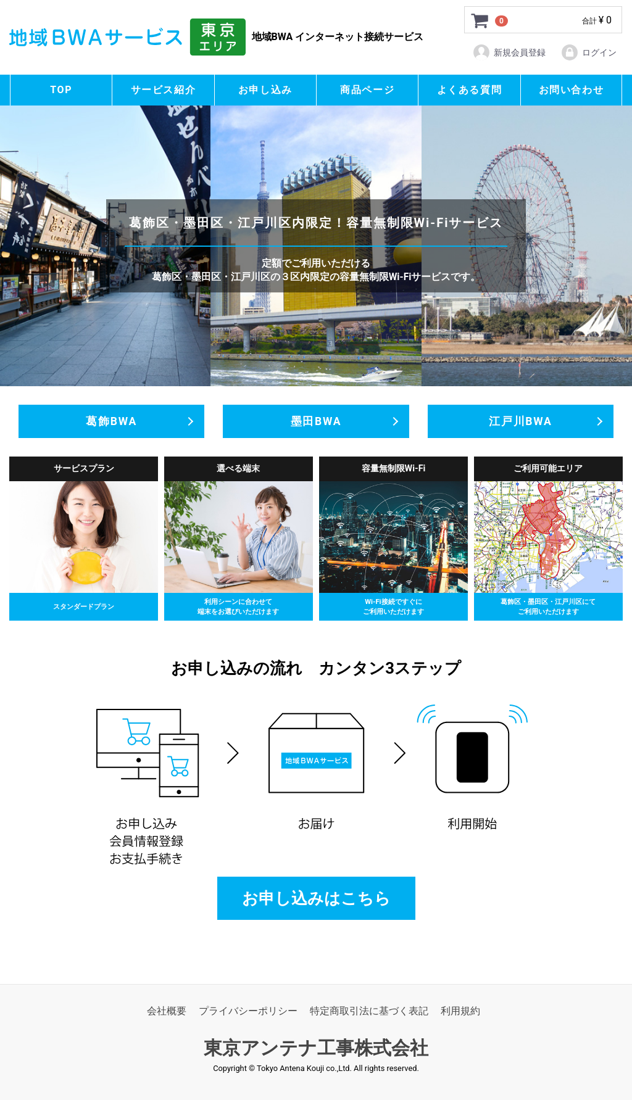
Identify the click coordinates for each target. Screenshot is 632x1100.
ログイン (588, 52)
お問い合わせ (571, 90)
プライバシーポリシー (248, 1011)
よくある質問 (469, 90)
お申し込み (265, 90)
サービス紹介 (163, 90)
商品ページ (367, 90)
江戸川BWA (520, 421)
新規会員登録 (509, 52)
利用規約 (460, 1011)
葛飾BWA (111, 421)
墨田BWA (316, 421)
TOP (61, 90)
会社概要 (166, 1011)
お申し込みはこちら (316, 898)
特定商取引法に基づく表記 (369, 1011)
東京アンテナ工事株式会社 (316, 1048)
